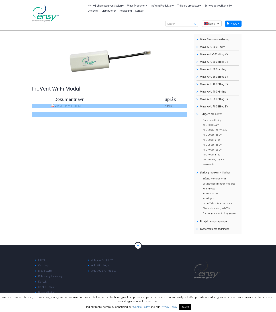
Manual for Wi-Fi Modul (67, 105)
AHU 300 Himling (211, 140)
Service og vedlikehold (218, 5)
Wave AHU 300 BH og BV (214, 61)
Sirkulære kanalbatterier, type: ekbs (219, 184)
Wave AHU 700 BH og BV (214, 106)
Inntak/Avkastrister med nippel (217, 203)
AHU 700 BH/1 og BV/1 (214, 159)
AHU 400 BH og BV (212, 150)
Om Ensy (93, 10)
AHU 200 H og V (211, 125)
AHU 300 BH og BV (212, 135)
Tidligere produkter (189, 5)
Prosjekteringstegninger (214, 221)
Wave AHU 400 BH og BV (214, 84)
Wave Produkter (137, 5)
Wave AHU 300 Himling (213, 69)
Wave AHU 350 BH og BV (214, 76)
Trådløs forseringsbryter (214, 178)
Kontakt (139, 10)
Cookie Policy (46, 287)
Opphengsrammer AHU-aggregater (219, 213)
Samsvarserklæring (212, 120)
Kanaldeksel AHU (211, 193)
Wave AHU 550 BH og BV (214, 99)
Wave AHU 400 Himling (213, 91)
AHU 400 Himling (211, 154)
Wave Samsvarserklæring (214, 39)
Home (89, 5)
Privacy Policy (46, 292)
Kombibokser (209, 188)
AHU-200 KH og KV (102, 259)
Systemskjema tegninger (214, 228)
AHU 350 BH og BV (212, 145)
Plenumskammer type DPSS (216, 208)
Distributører (109, 10)
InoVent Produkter (162, 5)
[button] (212, 24)
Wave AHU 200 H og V (212, 46)
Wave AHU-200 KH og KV (214, 54)
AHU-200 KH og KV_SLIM (215, 130)
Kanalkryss (208, 198)
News (235, 23)
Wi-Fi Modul (208, 164)
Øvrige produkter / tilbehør (215, 172)
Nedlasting (126, 10)
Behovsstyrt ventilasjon (109, 5)
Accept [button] (185, 307)
